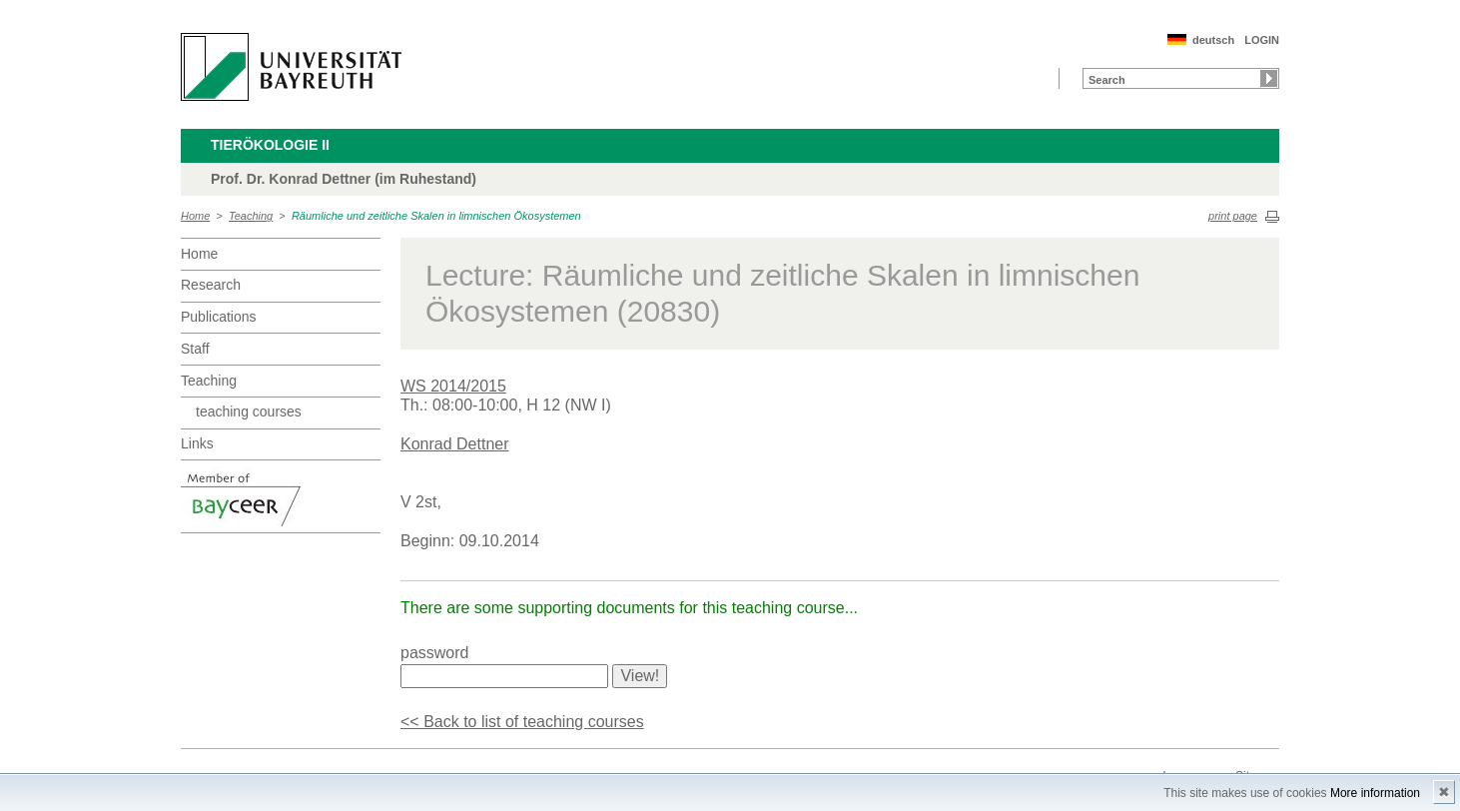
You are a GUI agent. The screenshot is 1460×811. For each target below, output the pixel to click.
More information (1375, 793)
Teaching (251, 216)
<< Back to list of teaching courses (522, 721)
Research (211, 285)
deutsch (1213, 40)
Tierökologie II (270, 145)
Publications (219, 317)
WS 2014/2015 (453, 386)
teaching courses (249, 411)
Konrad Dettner (454, 443)
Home (195, 216)
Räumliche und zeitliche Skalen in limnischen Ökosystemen (436, 216)
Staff (195, 349)
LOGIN (1261, 40)
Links (197, 443)
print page (1232, 216)
